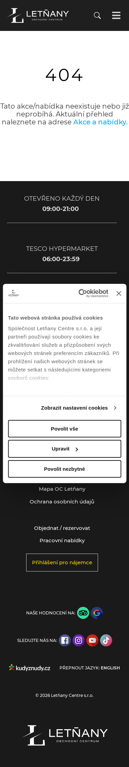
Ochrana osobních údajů (62, 501)
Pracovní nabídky (62, 540)
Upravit (65, 449)
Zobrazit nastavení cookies (74, 408)
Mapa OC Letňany (62, 489)
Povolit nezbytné (64, 469)
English (110, 668)
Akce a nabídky (99, 122)
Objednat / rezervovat (62, 528)
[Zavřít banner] (118, 293)
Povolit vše (64, 428)
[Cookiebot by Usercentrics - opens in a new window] (81, 293)
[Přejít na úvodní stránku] (38, 15)
